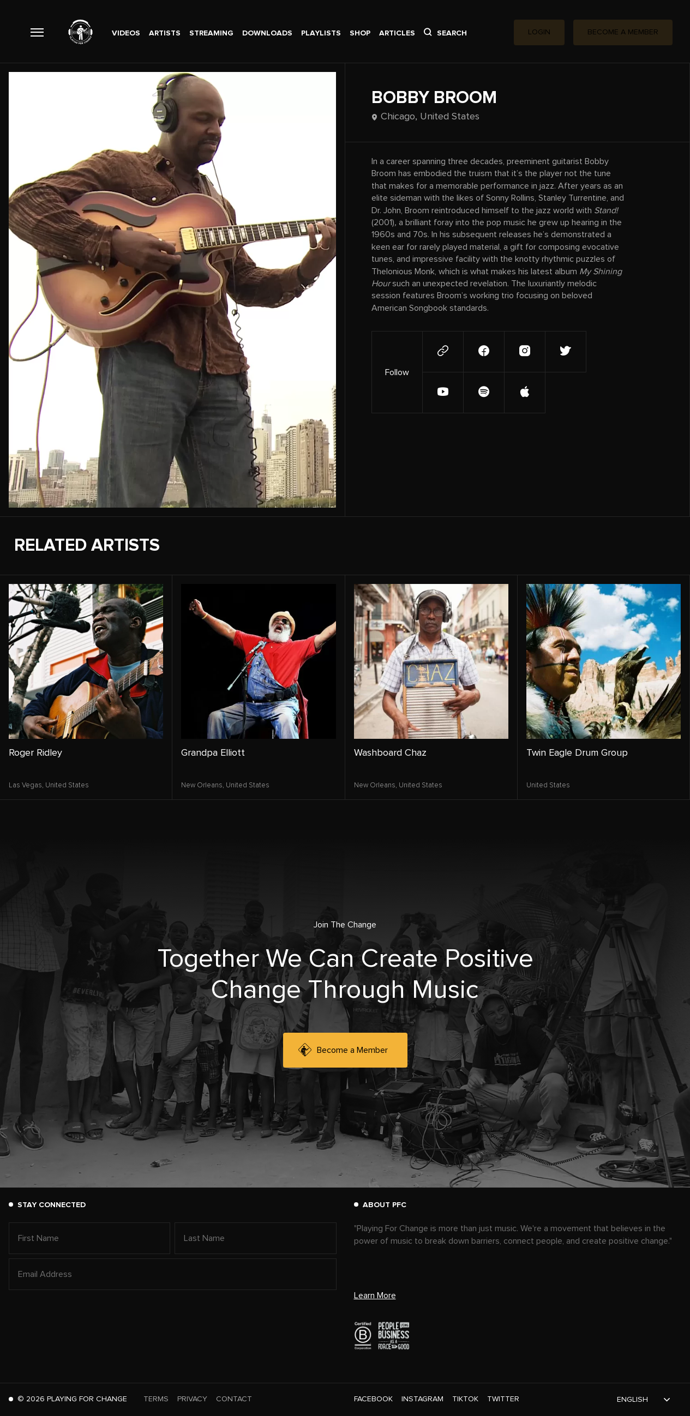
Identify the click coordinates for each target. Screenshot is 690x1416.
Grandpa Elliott (213, 753)
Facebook (373, 1399)
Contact (234, 1399)
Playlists (321, 33)
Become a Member (343, 1050)
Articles (397, 33)
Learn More (375, 1295)
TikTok (465, 1399)
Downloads (267, 33)
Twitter (503, 1399)
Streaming (211, 33)
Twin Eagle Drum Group (577, 753)
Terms (156, 1399)
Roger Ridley (35, 753)
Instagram (422, 1399)
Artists (165, 33)
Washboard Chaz (390, 753)
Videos (126, 33)
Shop (360, 33)
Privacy (192, 1399)
